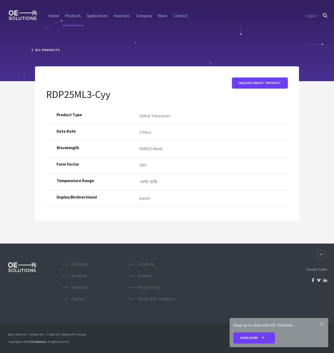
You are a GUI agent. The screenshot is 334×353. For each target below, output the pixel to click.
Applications (97, 15)
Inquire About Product (260, 83)
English (311, 15)
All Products (45, 50)
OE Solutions (38, 341)
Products (73, 15)
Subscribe (254, 338)
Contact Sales (316, 269)
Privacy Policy (149, 287)
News (162, 15)
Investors (122, 15)
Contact (180, 15)
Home (53, 15)
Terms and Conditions (156, 299)
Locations (146, 264)
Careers (78, 299)
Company (144, 15)
